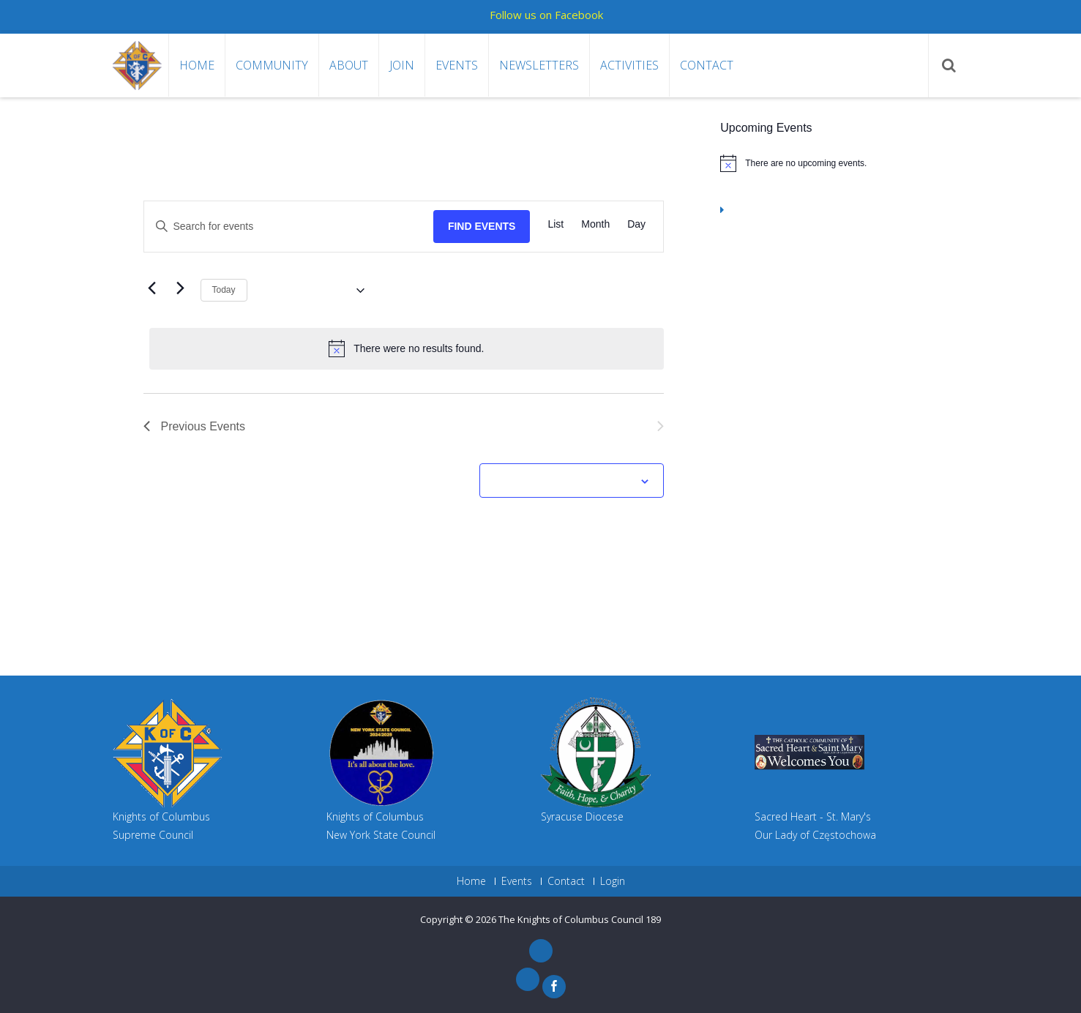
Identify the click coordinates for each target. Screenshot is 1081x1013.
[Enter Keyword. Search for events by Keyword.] (288, 226)
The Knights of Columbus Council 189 (579, 919)
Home (196, 65)
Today (224, 290)
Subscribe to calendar (563, 481)
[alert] (407, 348)
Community (272, 65)
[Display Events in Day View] (636, 224)
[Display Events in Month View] (595, 224)
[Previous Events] (152, 288)
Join (401, 65)
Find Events (482, 226)
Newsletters (539, 65)
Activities (629, 65)
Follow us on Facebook (546, 14)
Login (612, 881)
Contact (706, 65)
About (348, 65)
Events (456, 65)
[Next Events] (181, 288)
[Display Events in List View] (555, 224)
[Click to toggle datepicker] (311, 290)
